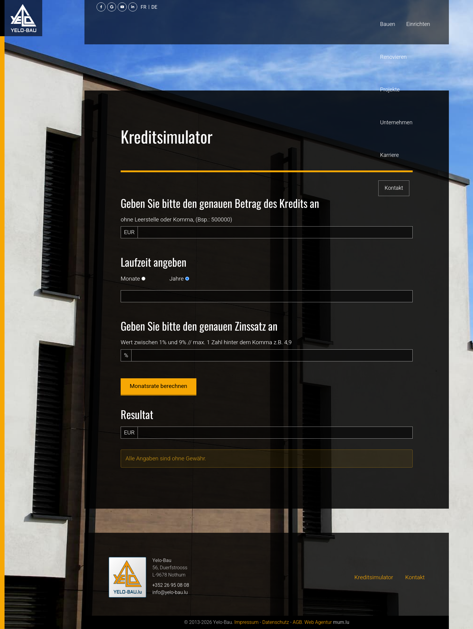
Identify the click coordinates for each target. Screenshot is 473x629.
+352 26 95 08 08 (170, 585)
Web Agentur (318, 622)
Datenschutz (275, 622)
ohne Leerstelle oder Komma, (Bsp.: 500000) (176, 219)
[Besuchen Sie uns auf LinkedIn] (410, 15)
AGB (297, 622)
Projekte (210, 15)
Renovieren (175, 15)
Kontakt (317, 15)
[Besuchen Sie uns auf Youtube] (399, 15)
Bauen (108, 15)
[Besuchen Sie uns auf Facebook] (378, 15)
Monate (130, 279)
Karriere (283, 15)
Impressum (246, 622)
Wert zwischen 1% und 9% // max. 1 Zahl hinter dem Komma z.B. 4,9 (206, 342)
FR (421, 15)
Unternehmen (247, 15)
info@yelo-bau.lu (170, 592)
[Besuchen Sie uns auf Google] (389, 15)
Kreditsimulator (373, 577)
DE (432, 15)
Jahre (177, 279)
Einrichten (139, 15)
